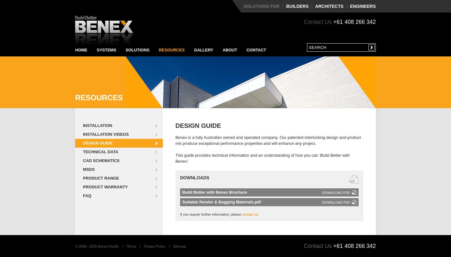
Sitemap (179, 246)
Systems (106, 50)
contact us (250, 214)
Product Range (101, 178)
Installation (97, 125)
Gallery (203, 50)
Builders (297, 6)
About (230, 50)
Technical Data (100, 151)
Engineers (363, 6)
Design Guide (98, 143)
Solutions (137, 50)
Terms (131, 246)
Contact (256, 50)
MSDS (89, 169)
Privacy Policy (154, 246)
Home (81, 50)
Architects (329, 6)
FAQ (87, 195)
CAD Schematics (101, 160)
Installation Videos (106, 134)
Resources (171, 50)
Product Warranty (105, 187)
